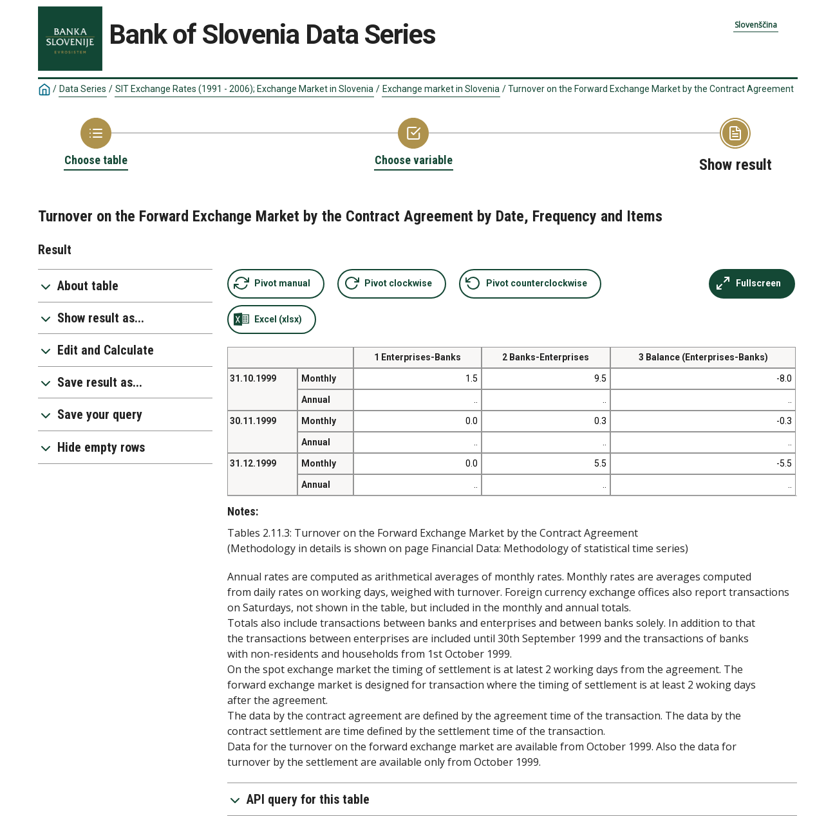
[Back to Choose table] (96, 142)
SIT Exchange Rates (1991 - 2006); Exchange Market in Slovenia (244, 89)
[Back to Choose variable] (413, 142)
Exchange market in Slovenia (441, 89)
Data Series (82, 89)
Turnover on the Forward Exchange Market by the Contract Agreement (651, 89)
